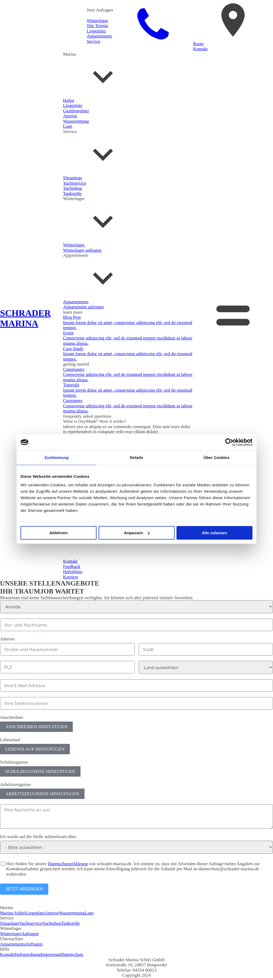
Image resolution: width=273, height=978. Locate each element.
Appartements (12, 944)
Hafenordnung (28, 954)
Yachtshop (51, 923)
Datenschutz (72, 954)
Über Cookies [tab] (216, 457)
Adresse (7, 638)
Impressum (51, 954)
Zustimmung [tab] (57, 457)
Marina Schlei (13, 912)
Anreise (52, 912)
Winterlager (11, 933)
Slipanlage (9, 923)
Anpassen (137, 533)
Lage (89, 912)
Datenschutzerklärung (68, 863)
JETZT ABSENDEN (24, 889)
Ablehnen (58, 533)
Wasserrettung (72, 912)
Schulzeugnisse (14, 762)
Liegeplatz (35, 912)
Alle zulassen (214, 533)
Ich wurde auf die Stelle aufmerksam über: (38, 836)
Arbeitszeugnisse (15, 784)
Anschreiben (11, 717)
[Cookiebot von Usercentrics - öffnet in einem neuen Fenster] (229, 442)
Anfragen (30, 933)
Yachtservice (30, 923)
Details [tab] (136, 457)
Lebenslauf (10, 739)
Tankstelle (70, 923)
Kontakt (7, 954)
